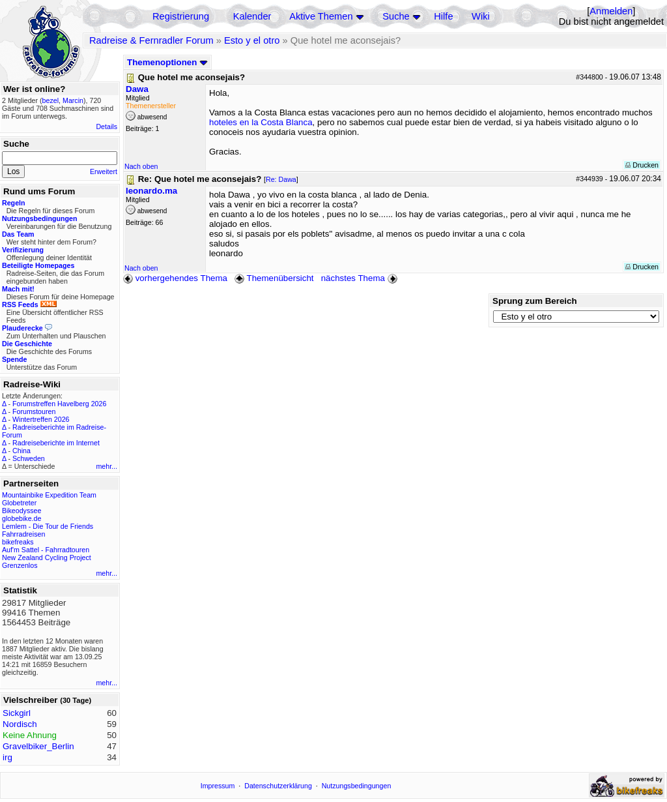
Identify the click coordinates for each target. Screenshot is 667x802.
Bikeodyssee (21, 510)
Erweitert (103, 171)
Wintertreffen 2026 (40, 419)
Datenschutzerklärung (278, 786)
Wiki (481, 16)
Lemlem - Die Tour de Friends (47, 526)
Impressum (218, 786)
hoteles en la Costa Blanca (261, 122)
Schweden (28, 458)
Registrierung (180, 16)
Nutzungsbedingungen (356, 786)
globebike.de (21, 518)
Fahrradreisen (23, 534)
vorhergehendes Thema (175, 278)
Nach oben (141, 166)
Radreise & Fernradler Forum (151, 40)
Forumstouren (33, 411)
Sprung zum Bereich (534, 301)
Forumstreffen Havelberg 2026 (59, 404)
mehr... (106, 466)
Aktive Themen (320, 16)
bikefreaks (18, 542)
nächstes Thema (360, 278)
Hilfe (443, 16)
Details (106, 126)
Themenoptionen (167, 62)
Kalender (252, 16)
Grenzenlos (20, 565)
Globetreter (19, 503)
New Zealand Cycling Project (46, 557)
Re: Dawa (281, 179)
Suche (396, 16)
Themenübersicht (273, 278)
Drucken (642, 165)
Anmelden (610, 11)
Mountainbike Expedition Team (49, 495)
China (21, 450)
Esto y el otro (252, 40)
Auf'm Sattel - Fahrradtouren (45, 550)
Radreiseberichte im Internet (56, 443)
